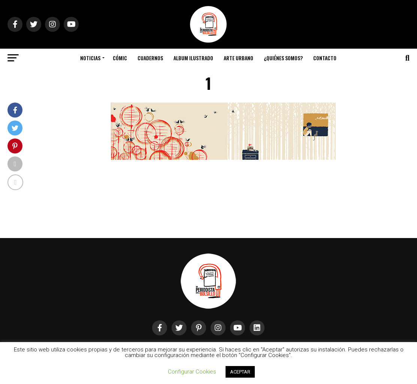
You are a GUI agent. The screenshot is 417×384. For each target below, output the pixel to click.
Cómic (120, 58)
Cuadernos (150, 58)
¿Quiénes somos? (283, 58)
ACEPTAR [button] (240, 372)
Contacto (324, 58)
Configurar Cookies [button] (192, 371)
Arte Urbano (238, 58)
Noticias (90, 58)
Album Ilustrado (193, 58)
